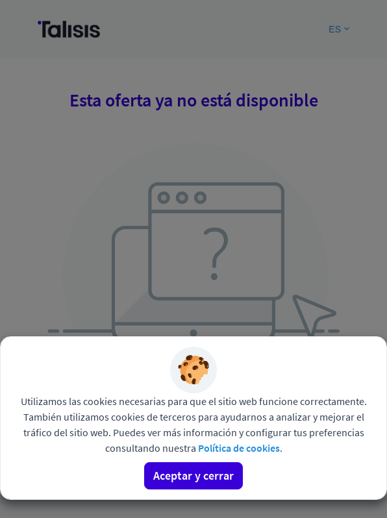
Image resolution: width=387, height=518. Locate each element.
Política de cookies (239, 447)
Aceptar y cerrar (193, 475)
